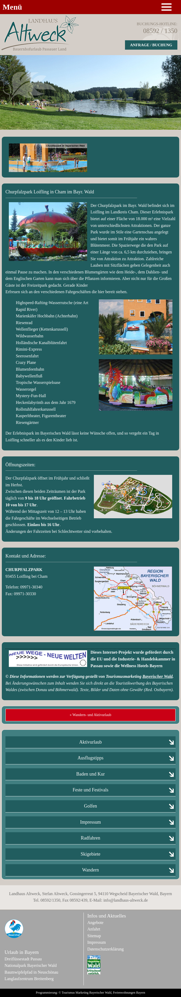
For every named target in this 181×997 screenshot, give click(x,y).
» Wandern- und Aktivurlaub (90, 715)
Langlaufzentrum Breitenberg (28, 978)
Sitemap (94, 936)
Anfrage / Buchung (151, 45)
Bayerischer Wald (157, 676)
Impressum (96, 942)
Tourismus (68, 992)
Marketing (81, 992)
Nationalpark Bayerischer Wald (30, 965)
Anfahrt (93, 929)
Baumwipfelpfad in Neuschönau (31, 972)
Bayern (140, 992)
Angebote (95, 922)
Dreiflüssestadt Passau (23, 959)
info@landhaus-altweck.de (125, 900)
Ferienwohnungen (124, 992)
